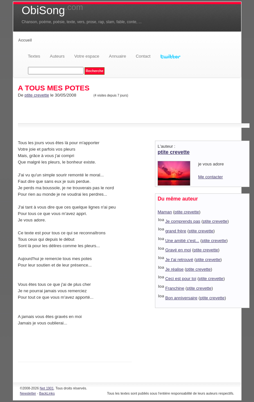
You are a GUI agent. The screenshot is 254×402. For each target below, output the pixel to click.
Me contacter (210, 176)
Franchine (174, 288)
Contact (143, 56)
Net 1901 (47, 388)
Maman (165, 212)
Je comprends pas (182, 221)
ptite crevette (36, 95)
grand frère (175, 231)
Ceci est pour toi (180, 278)
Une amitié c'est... (182, 240)
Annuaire (117, 56)
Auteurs (57, 56)
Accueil (25, 40)
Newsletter (28, 393)
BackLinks (47, 393)
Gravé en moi (178, 250)
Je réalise (174, 269)
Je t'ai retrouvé (179, 259)
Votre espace (86, 56)
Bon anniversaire (181, 297)
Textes (34, 56)
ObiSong (52, 10)
